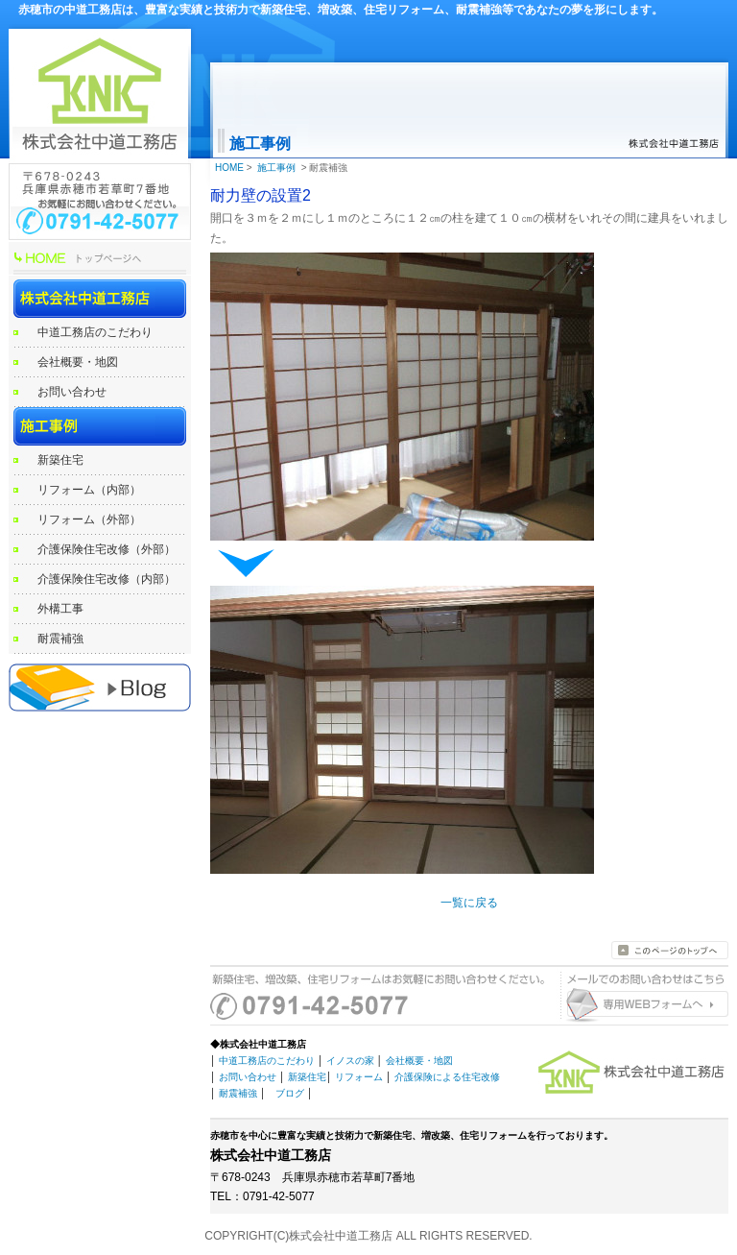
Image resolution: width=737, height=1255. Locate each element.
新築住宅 (60, 460)
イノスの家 (350, 1060)
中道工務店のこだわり (95, 332)
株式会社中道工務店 (100, 298)
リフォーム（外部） (89, 519)
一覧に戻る (469, 902)
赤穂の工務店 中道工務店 (100, 688)
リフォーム (359, 1077)
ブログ (289, 1093)
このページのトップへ (669, 950)
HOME (100, 260)
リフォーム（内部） (89, 489)
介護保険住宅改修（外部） (106, 549)
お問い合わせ (72, 391)
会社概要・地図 (77, 362)
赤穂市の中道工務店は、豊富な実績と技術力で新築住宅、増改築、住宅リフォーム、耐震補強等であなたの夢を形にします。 (340, 9)
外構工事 (60, 608)
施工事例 (100, 426)
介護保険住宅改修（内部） (106, 579)
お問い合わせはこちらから (642, 1006)
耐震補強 (60, 638)
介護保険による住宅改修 (447, 1077)
